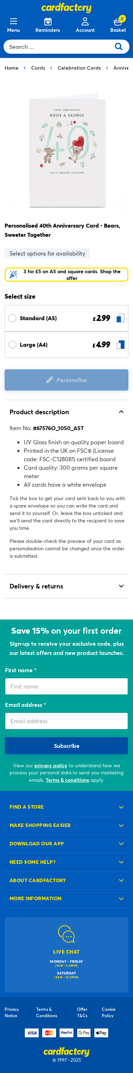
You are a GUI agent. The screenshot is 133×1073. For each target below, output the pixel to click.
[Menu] (13, 25)
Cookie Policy (109, 1012)
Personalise (72, 379)
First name (19, 670)
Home (11, 67)
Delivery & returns (36, 586)
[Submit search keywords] (121, 47)
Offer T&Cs (82, 1012)
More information (36, 898)
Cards (38, 67)
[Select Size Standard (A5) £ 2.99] (66, 318)
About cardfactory (38, 880)
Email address (24, 704)
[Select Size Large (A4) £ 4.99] (66, 345)
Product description (39, 411)
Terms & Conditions (46, 1012)
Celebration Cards (79, 67)
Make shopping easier (40, 825)
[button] (66, 275)
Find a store (27, 806)
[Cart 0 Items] (118, 25)
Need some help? (33, 861)
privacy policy (50, 765)
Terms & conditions (67, 779)
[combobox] (59, 47)
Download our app (37, 843)
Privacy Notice (12, 1012)
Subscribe (66, 745)
